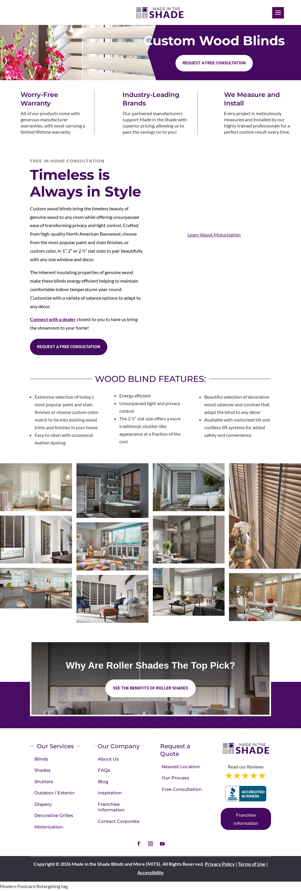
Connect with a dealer (53, 319)
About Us (108, 759)
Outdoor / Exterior (54, 793)
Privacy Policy (220, 864)
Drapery (43, 804)
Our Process (175, 778)
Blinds (41, 759)
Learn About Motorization (214, 234)
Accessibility (150, 872)
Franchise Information (111, 807)
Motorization (48, 827)
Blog (103, 781)
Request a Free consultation (214, 63)
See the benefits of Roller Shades (150, 688)
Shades (42, 770)
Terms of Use (251, 864)
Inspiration (110, 793)
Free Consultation (182, 789)
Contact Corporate (118, 821)
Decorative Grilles (53, 815)
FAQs (104, 770)
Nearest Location (181, 766)
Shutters (43, 781)
